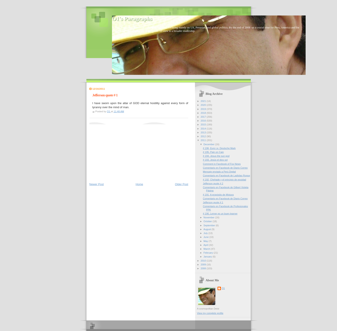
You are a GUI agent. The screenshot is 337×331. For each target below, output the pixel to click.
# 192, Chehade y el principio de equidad (224, 179)
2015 (204, 124)
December (209, 144)
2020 (204, 105)
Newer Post (96, 184)
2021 (204, 101)
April (206, 245)
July (206, 233)
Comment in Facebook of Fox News (222, 164)
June (206, 237)
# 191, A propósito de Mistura (218, 194)
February (209, 252)
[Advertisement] (121, 151)
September (210, 225)
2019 (204, 109)
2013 (204, 132)
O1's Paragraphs (132, 18)
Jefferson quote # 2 (213, 183)
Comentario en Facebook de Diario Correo (225, 167)
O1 (223, 288)
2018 (204, 113)
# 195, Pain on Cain (213, 152)
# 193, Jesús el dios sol (215, 160)
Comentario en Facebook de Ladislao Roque (226, 175)
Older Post (181, 184)
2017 (204, 116)
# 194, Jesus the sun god (216, 156)
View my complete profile (210, 313)
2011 (204, 140)
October (208, 221)
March (207, 249)
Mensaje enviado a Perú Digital (219, 171)
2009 (204, 264)
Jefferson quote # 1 (213, 202)
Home (139, 184)
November (209, 217)
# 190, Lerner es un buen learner (220, 213)
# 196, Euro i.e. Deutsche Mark (219, 148)
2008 (204, 268)
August (207, 229)
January (208, 256)
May (206, 241)
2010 (204, 260)
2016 (204, 120)
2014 (204, 128)
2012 (204, 136)
